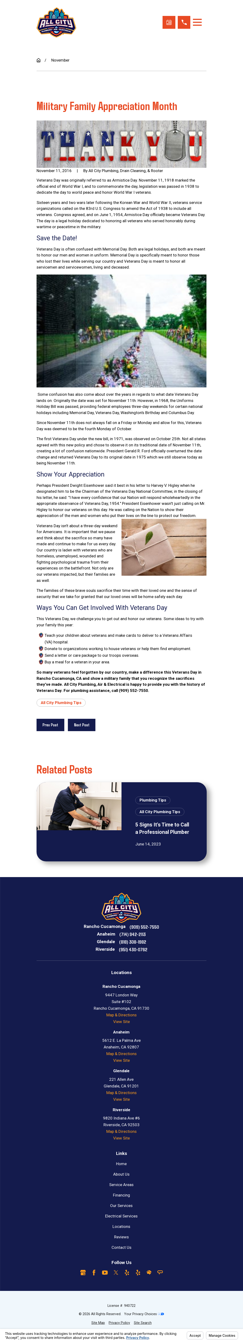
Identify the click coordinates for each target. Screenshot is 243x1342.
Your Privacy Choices (144, 1314)
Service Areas (121, 1184)
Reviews (121, 1237)
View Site (121, 1021)
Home (121, 1163)
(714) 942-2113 (132, 934)
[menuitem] (98, 1323)
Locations (121, 1226)
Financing (121, 1195)
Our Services (121, 1205)
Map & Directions (121, 1015)
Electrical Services (121, 1216)
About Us (121, 1174)
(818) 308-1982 (132, 942)
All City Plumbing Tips (61, 702)
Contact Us (121, 1247)
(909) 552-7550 (144, 927)
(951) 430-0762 (133, 949)
